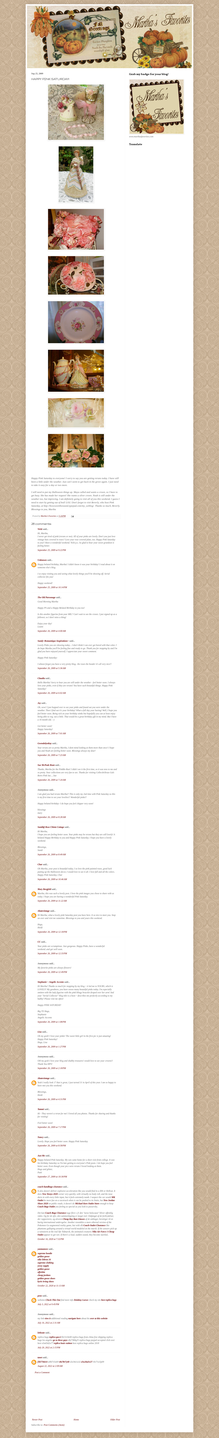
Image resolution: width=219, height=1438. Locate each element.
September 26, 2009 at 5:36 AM (52, 668)
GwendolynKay (45, 743)
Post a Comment (42, 1372)
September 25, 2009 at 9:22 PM (52, 550)
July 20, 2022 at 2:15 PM (49, 1347)
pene (40, 1296)
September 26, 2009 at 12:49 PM (52, 972)
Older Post (115, 1419)
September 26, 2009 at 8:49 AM (52, 854)
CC (39, 942)
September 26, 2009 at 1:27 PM (52, 1046)
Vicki (40, 529)
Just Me (41, 1155)
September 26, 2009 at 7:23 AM (52, 755)
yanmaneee (43, 1249)
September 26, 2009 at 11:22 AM (52, 901)
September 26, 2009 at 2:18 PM (52, 1068)
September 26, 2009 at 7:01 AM (52, 733)
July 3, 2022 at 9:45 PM (48, 1304)
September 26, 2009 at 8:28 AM (52, 817)
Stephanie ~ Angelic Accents (51, 982)
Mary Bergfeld (44, 889)
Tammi (41, 1109)
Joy (39, 703)
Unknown (42, 560)
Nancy (41, 1137)
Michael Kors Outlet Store (87, 1203)
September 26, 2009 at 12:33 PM (52, 953)
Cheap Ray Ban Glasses (74, 1219)
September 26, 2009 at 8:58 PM (52, 1145)
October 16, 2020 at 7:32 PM (51, 1239)
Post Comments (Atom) (54, 1425)
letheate (41, 1332)
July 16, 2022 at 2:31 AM (49, 1323)
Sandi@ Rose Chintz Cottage (51, 827)
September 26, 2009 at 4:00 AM (52, 631)
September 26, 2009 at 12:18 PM (52, 932)
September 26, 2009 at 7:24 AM (52, 780)
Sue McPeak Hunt (46, 765)
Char (40, 864)
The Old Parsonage (46, 597)
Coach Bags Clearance (55, 1213)
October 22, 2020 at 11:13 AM (51, 1285)
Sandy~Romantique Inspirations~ (53, 641)
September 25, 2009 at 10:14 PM (52, 587)
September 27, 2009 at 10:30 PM (52, 1176)
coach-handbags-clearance (50, 1187)
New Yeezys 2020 (50, 1194)
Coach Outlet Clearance (94, 1225)
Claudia (41, 678)
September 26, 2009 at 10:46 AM (52, 879)
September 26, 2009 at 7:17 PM (52, 1127)
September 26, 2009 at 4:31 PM (52, 1099)
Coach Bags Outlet (46, 1206)
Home (76, 1419)
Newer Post (37, 1419)
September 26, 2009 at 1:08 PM (52, 1022)
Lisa (39, 1032)
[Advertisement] (76, 1396)
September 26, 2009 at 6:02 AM (52, 693)
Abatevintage (44, 911)
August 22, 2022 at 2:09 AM (50, 1366)
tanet (40, 1357)
